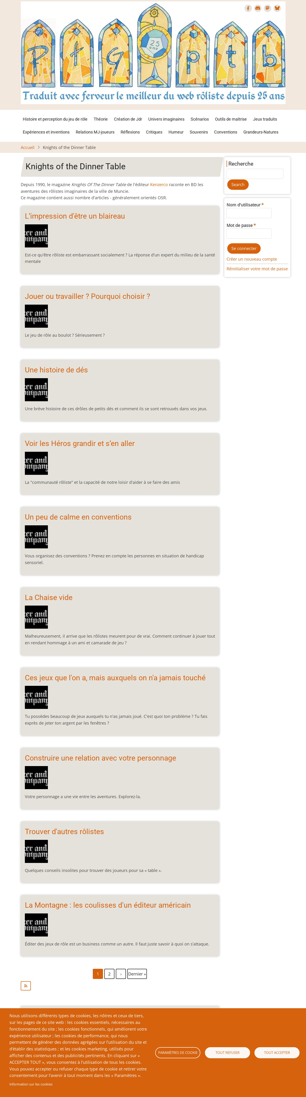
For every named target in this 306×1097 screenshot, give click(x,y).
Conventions (225, 132)
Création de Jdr (128, 119)
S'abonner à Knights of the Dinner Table (120, 985)
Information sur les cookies (30, 1084)
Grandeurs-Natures (260, 132)
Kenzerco (159, 184)
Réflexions (130, 132)
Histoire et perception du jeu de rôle (55, 119)
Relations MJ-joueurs (95, 132)
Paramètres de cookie (178, 1052)
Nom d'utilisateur (243, 205)
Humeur (176, 132)
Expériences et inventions (46, 132)
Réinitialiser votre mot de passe (257, 268)
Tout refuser (227, 1052)
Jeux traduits (265, 119)
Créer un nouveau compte (252, 259)
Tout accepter (277, 1052)
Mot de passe (240, 225)
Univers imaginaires (166, 119)
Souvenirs (199, 132)
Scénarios (200, 119)
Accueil (28, 147)
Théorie (101, 119)
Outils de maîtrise (231, 119)
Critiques (154, 132)
